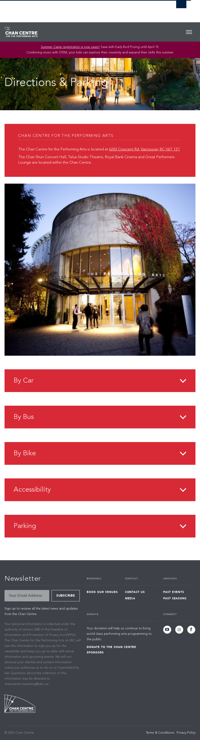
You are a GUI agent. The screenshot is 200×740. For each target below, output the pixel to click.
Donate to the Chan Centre (111, 647)
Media (130, 598)
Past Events (173, 592)
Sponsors (95, 652)
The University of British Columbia (82, 9)
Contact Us (135, 592)
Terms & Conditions (160, 732)
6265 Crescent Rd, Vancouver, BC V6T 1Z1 (144, 149)
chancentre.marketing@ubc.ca (26, 684)
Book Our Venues (102, 592)
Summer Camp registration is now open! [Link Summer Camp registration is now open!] (70, 47)
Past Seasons (175, 598)
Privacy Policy (186, 732)
